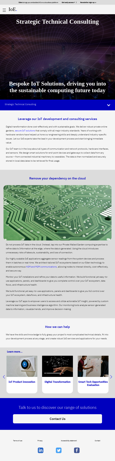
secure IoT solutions (25, 130)
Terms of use (17, 441)
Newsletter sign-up (87, 2)
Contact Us (57, 419)
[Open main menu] (4, 10)
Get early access (68, 2)
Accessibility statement (69, 441)
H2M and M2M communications (41, 266)
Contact (97, 441)
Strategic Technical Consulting (20, 104)
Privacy (40, 441)
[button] (111, 377)
